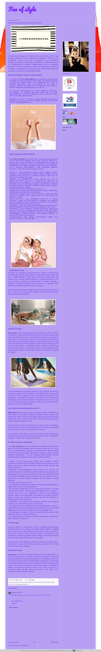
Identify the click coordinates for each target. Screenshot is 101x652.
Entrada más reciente (13, 642)
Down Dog (12, 333)
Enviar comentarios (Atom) (21, 645)
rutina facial (15, 584)
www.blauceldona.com (23, 102)
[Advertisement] (78, 29)
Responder (14, 603)
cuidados (44, 582)
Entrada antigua (54, 642)
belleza (19, 582)
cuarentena (39, 582)
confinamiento (24, 582)
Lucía (13, 592)
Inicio (34, 642)
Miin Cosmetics (20, 159)
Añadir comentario (13, 607)
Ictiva (17, 277)
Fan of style (22, 9)
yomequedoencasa (24, 584)
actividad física (15, 582)
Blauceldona (30, 79)
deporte (47, 582)
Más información (79, 650)
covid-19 (35, 582)
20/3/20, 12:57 (18, 592)
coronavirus (30, 582)
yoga (19, 584)
